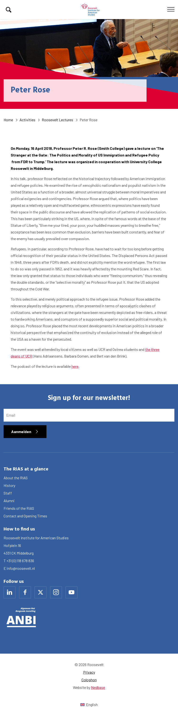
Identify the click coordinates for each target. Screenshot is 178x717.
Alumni (9, 500)
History (9, 485)
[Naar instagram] (56, 592)
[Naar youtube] (71, 592)
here (74, 366)
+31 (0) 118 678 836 (20, 560)
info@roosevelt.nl (21, 568)
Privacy (89, 672)
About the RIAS (16, 477)
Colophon (89, 679)
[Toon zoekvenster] (9, 9)
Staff (8, 493)
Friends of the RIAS (19, 508)
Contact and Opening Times (25, 516)
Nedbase (98, 687)
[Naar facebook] (25, 592)
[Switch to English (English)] (89, 704)
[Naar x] (40, 592)
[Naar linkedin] (9, 592)
